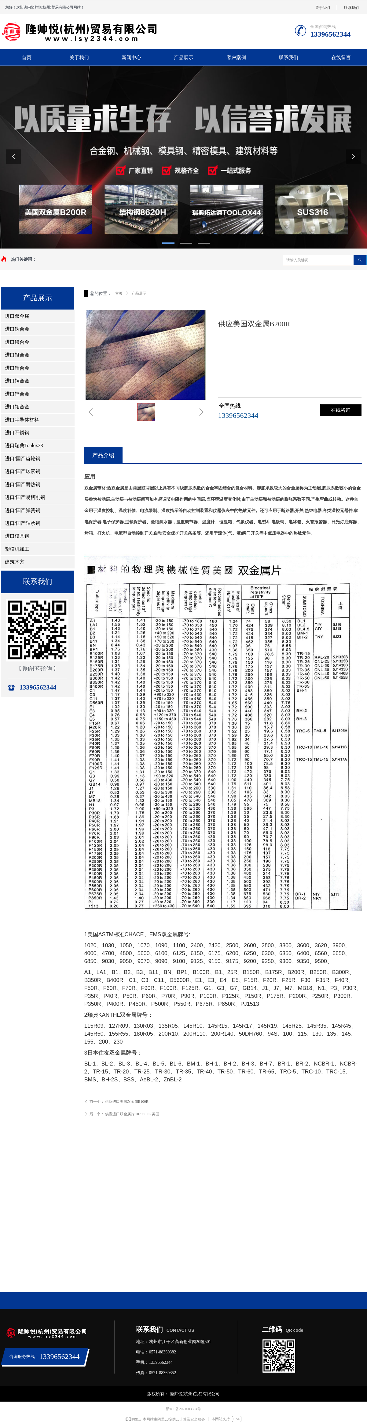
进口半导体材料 (22, 419)
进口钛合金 (17, 328)
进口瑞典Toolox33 (24, 445)
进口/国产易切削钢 (25, 497)
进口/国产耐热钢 (22, 484)
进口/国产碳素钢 (22, 471)
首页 (119, 293)
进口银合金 (17, 354)
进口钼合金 (17, 406)
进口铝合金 (17, 368)
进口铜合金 (17, 380)
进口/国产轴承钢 (22, 523)
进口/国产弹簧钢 (22, 510)
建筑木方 (14, 561)
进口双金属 (17, 316)
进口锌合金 (17, 393)
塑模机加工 (17, 549)
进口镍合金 (17, 342)
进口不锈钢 (17, 432)
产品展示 (139, 293)
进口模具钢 (17, 536)
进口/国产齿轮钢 (22, 458)
